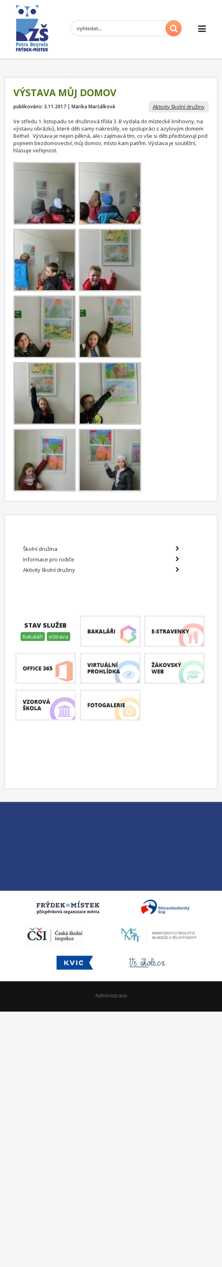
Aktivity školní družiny (179, 106)
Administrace (111, 995)
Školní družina (101, 549)
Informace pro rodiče (101, 559)
